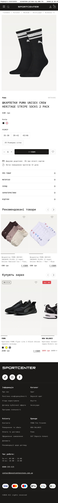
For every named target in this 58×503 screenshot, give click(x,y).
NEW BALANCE (35, 427)
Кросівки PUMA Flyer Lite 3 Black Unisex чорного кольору (21, 345)
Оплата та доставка (11, 432)
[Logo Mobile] (28, 7)
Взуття (33, 401)
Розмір (5, 130)
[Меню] (4, 7)
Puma (32, 432)
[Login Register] (50, 7)
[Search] (8, 7)
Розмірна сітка (13, 142)
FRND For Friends (38, 423)
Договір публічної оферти (14, 405)
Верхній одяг (36, 396)
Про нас (5, 392)
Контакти (6, 423)
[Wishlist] (53, 151)
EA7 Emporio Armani (39, 436)
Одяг (32, 392)
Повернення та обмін (11, 427)
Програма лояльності (11, 409)
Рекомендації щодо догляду (14, 445)
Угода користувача (10, 401)
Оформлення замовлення (12, 436)
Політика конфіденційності (14, 396)
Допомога (6, 441)
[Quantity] (8, 151)
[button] (48, 210)
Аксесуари (34, 405)
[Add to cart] (24, 267)
